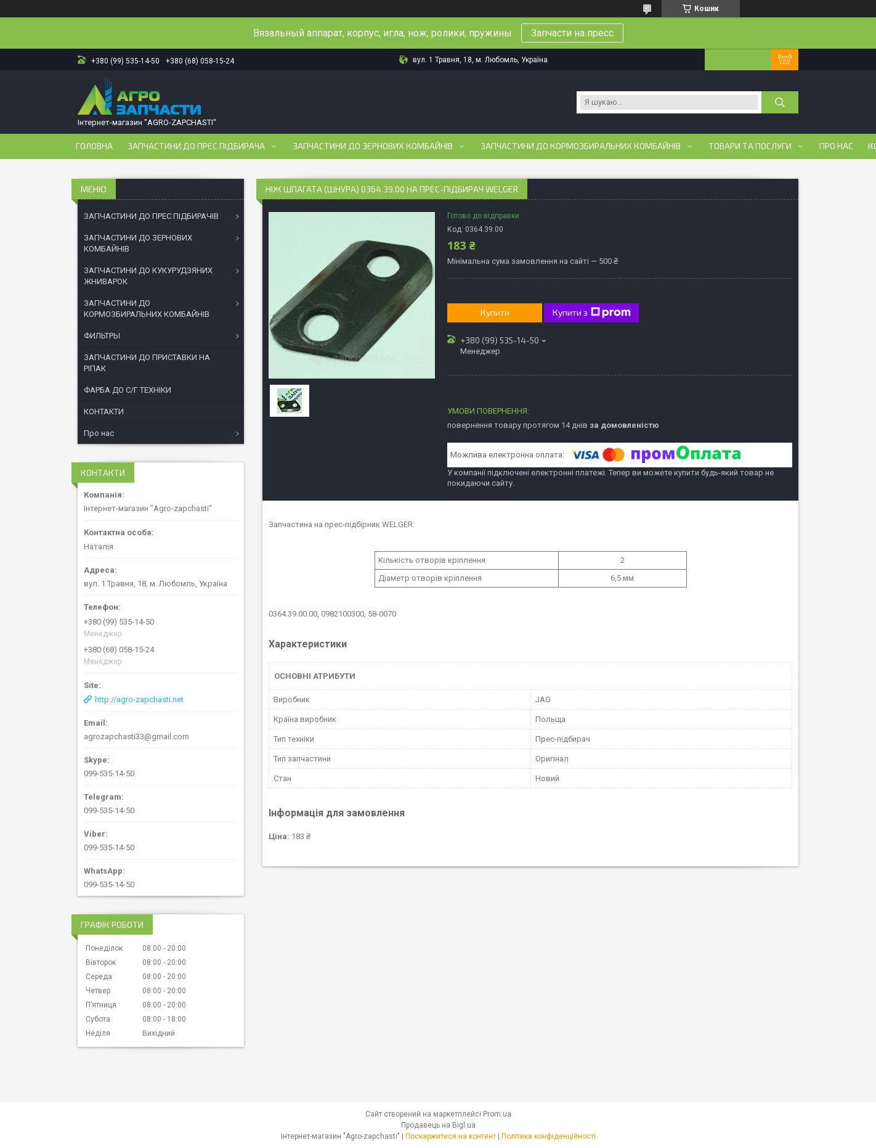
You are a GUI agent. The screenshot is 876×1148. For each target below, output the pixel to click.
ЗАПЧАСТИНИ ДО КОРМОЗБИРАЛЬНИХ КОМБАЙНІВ (146, 308)
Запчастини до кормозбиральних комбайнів (581, 146)
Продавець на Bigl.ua (438, 1125)
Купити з (592, 312)
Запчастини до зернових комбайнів (373, 146)
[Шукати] (779, 102)
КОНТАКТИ (104, 411)
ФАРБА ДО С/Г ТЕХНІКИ (127, 390)
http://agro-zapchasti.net (139, 699)
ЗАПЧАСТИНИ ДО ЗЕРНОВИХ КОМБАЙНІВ (138, 243)
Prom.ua (497, 1114)
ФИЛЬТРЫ (102, 335)
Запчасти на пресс (572, 33)
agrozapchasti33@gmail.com (136, 736)
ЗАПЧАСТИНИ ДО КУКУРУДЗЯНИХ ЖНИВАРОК (148, 276)
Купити (495, 312)
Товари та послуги (750, 146)
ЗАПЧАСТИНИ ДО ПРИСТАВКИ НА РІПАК (147, 363)
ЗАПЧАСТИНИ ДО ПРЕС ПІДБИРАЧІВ (151, 216)
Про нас (836, 146)
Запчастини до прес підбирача (196, 146)
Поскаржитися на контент (450, 1136)
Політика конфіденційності (548, 1136)
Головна (94, 146)
